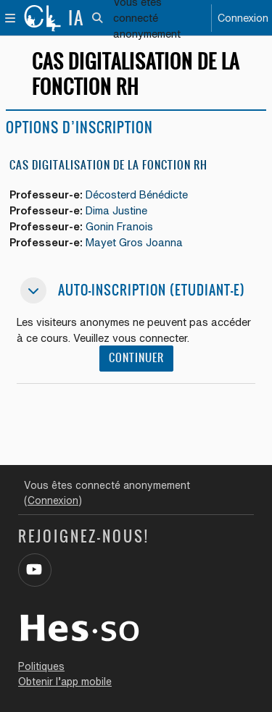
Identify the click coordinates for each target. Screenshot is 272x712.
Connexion (243, 17)
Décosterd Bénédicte (137, 194)
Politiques (41, 666)
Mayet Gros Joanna (134, 242)
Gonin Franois (119, 226)
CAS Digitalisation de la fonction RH (108, 164)
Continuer (136, 358)
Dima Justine (116, 210)
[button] (98, 18)
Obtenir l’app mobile (65, 682)
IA (76, 18)
